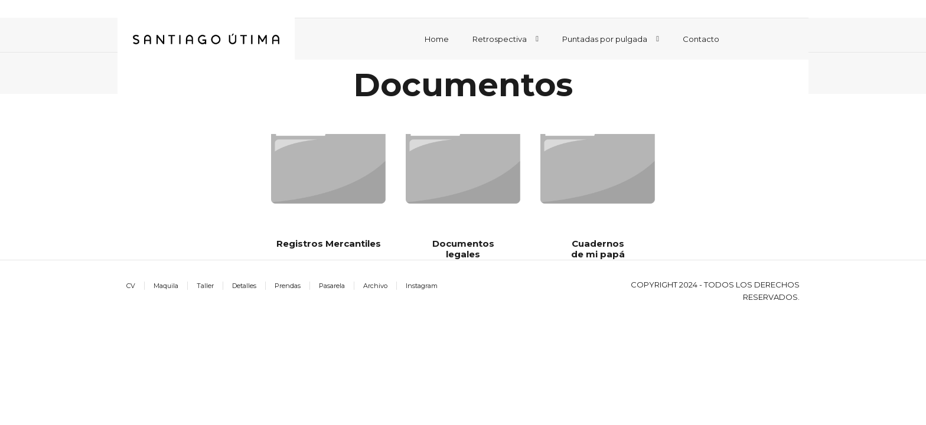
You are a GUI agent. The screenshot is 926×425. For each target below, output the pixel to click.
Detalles (244, 286)
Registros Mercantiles (328, 243)
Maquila (166, 286)
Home (437, 39)
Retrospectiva (499, 39)
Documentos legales (463, 249)
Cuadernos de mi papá (598, 249)
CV (130, 286)
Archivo (375, 286)
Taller (205, 286)
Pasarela (332, 286)
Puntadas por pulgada (604, 39)
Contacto (701, 39)
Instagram (422, 286)
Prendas (288, 286)
